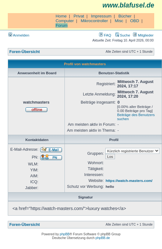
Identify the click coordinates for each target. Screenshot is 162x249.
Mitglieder (143, 35)
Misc (119, 20)
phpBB (65, 234)
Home (61, 16)
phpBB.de (103, 238)
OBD (134, 20)
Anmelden (18, 35)
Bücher (124, 16)
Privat (79, 16)
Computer (64, 20)
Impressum (101, 16)
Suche (122, 35)
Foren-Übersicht (24, 52)
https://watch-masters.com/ (129, 180)
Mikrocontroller (94, 20)
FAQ (105, 35)
